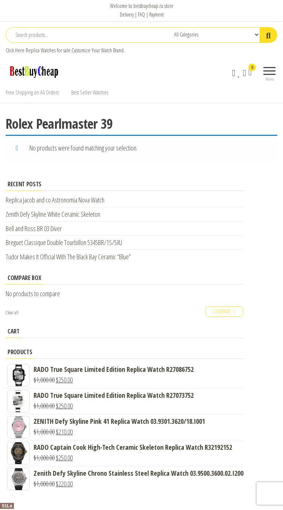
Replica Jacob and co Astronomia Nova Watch (55, 199)
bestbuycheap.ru (148, 5)
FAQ (141, 14)
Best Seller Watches (89, 92)
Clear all (12, 312)
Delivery (127, 14)
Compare (222, 311)
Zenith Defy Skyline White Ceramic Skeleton (53, 214)
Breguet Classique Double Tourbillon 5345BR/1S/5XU (64, 242)
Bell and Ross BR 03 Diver (34, 228)
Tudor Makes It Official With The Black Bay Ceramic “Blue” (68, 256)
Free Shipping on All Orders (32, 92)
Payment (156, 14)
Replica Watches (41, 50)
